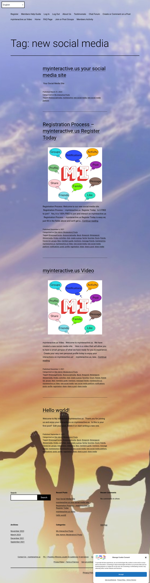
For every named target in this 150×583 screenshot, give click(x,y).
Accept (121, 578)
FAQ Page (47, 19)
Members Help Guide (31, 14)
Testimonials (80, 14)
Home (37, 19)
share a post (89, 247)
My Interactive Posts (62, 95)
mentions (77, 241)
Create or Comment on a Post (117, 14)
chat (68, 238)
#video (55, 238)
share (82, 247)
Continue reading (90, 221)
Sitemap (103, 525)
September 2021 (18, 542)
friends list (47, 241)
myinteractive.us (49, 244)
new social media (80, 98)
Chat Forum (94, 14)
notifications (54, 247)
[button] (146, 561)
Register (14, 14)
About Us (66, 14)
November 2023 (17, 531)
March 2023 (16, 535)
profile (67, 247)
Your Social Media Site (65, 499)
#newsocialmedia (55, 98)
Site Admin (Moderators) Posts (66, 232)
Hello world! (56, 410)
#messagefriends (55, 235)
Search (14, 493)
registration (74, 247)
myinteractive (68, 98)
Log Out (56, 14)
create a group (76, 238)
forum (97, 238)
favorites (91, 238)
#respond (85, 235)
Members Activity (85, 19)
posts (62, 247)
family (84, 238)
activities (62, 238)
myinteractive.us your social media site (72, 502)
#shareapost (94, 235)
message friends (88, 241)
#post (79, 235)
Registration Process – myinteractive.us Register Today (71, 131)
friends (103, 238)
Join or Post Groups (64, 19)
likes (59, 241)
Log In (47, 14)
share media (99, 247)
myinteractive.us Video (21, 19)
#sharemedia (48, 238)
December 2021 (17, 538)
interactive (71, 446)
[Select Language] (13, 5)
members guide (67, 241)
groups (54, 241)
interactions (61, 446)
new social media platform (84, 384)
